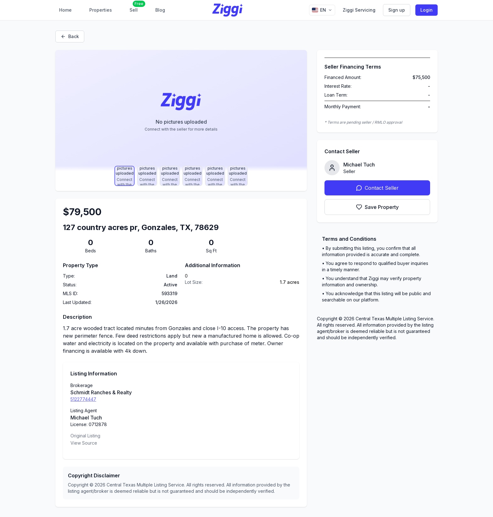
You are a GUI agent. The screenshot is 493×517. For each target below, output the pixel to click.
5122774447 (83, 399)
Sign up (396, 10)
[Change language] (322, 10)
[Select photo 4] (192, 176)
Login (426, 10)
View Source (83, 443)
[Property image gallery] (181, 110)
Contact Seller (377, 188)
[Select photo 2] (147, 176)
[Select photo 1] (124, 176)
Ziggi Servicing (359, 10)
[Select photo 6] (238, 176)
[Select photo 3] (170, 176)
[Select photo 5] (215, 176)
